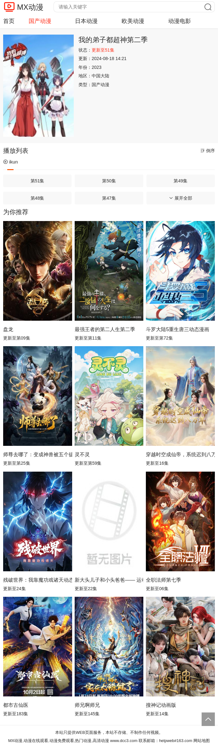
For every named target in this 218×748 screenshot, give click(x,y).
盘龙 (8, 329)
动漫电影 (179, 21)
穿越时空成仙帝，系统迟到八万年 (180, 454)
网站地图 (201, 740)
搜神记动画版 (161, 705)
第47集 (109, 198)
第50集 (109, 180)
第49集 (180, 180)
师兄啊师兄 (87, 705)
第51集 (37, 180)
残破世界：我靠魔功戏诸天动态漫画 (37, 580)
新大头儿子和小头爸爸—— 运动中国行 (109, 580)
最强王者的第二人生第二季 (105, 329)
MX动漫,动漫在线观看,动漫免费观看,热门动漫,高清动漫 (58, 740)
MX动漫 (30, 7)
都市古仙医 (15, 705)
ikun (10, 161)
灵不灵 (82, 454)
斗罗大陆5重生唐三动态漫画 (177, 329)
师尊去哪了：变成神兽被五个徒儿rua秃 (37, 454)
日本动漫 (86, 21)
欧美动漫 (133, 21)
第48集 (37, 198)
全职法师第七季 (163, 580)
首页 (8, 21)
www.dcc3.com (124, 740)
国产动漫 (40, 21)
